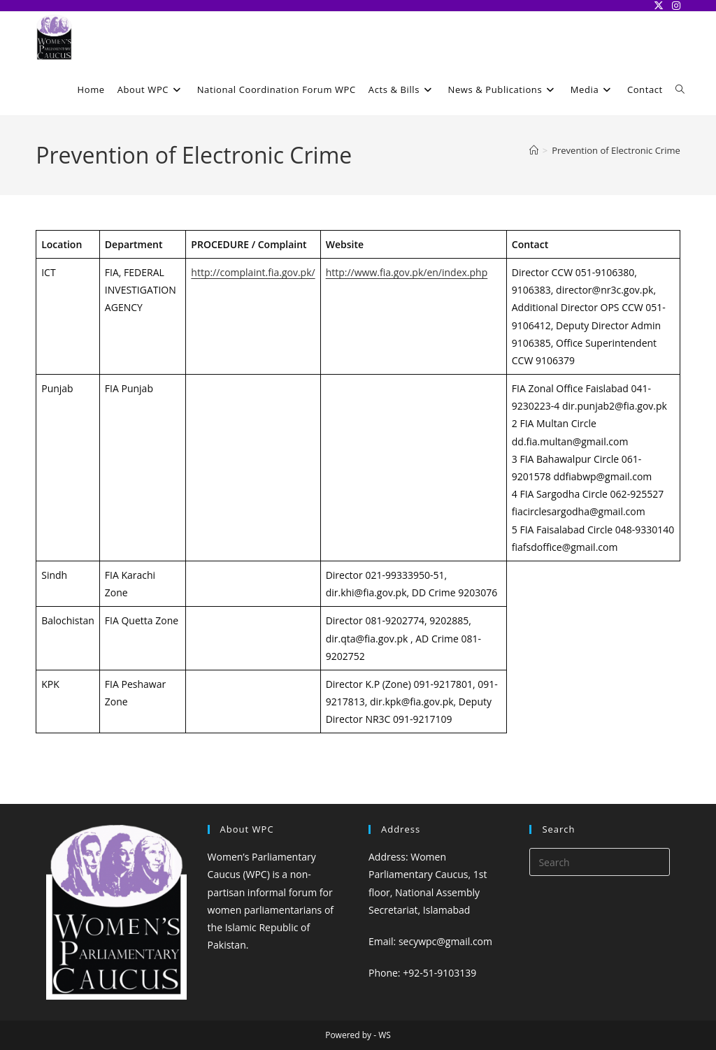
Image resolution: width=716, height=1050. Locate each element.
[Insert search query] (599, 862)
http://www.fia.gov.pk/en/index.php (407, 272)
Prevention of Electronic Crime (616, 150)
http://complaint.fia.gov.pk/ (253, 272)
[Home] (533, 150)
